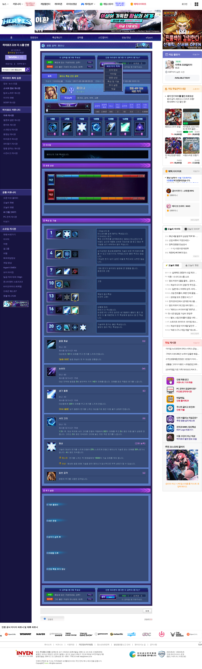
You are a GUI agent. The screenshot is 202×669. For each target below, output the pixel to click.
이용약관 (70, 644)
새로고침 (194, 220)
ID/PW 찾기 (21, 64)
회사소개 (47, 644)
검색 (27, 70)
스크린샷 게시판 (10, 130)
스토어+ (196, 89)
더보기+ (196, 54)
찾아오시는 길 (140, 644)
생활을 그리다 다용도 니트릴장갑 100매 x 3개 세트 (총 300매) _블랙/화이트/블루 (182, 364)
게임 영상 (7, 263)
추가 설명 (113, 85)
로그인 (184, 4)
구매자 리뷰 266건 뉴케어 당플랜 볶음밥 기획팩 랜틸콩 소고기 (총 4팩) (182, 354)
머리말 (113, 74)
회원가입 (9, 64)
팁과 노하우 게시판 (11, 93)
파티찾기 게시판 (10, 144)
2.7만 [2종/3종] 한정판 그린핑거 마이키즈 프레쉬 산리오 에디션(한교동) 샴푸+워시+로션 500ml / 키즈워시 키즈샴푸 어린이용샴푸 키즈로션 (182, 359)
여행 (5, 253)
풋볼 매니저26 (9, 296)
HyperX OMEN (9, 268)
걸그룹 (6, 249)
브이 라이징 (8, 272)
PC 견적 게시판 (10, 217)
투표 (90, 62)
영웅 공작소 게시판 (11, 148)
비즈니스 (59, 644)
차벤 (5, 244)
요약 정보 (113, 70)
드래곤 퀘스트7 (10, 291)
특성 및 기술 (113, 81)
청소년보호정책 (103, 644)
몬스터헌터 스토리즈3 (13, 282)
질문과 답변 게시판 (11, 120)
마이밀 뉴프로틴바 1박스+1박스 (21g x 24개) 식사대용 (182, 348)
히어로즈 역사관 (10, 139)
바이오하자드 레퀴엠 (12, 286)
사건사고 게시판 (10, 153)
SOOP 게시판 (9, 102)
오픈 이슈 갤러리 (10, 198)
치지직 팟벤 (8, 98)
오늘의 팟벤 (8, 207)
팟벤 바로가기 (9, 234)
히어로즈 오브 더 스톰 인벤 (16, 45)
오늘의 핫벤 (8, 203)
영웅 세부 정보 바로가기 (136, 90)
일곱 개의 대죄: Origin (12, 277)
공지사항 (153, 644)
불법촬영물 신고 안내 (122, 644)
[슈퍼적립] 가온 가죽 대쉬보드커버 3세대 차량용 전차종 (182, 369)
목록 (147, 611)
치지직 (6, 239)
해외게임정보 (9, 258)
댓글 (113, 89)
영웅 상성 (113, 77)
